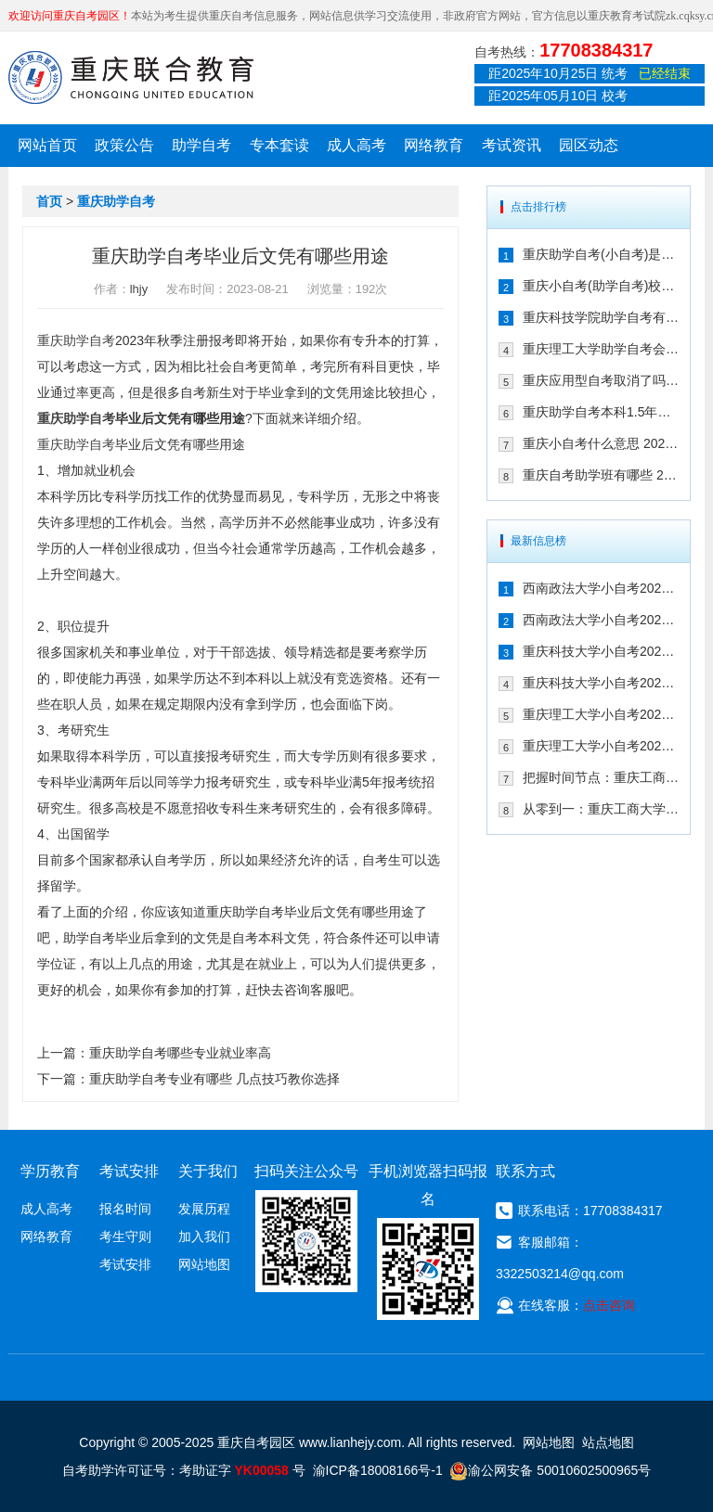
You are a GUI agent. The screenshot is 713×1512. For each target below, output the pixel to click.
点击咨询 (609, 1305)
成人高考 (356, 145)
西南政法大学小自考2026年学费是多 (601, 588)
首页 (49, 201)
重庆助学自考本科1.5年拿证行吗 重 (601, 411)
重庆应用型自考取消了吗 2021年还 (601, 380)
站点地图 (608, 1442)
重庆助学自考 (116, 201)
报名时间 (125, 1208)
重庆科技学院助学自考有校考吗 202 (601, 317)
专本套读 (279, 145)
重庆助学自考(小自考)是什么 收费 (601, 254)
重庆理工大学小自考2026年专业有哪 (601, 745)
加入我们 (204, 1236)
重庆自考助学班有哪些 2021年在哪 (601, 475)
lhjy (139, 289)
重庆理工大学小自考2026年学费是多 (601, 714)
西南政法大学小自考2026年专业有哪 (601, 619)
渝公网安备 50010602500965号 (550, 1470)
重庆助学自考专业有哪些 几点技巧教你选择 (214, 1078)
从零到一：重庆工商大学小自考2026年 (601, 808)
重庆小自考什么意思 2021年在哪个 (601, 443)
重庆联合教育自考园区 (130, 77)
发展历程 (204, 1208)
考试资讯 (511, 145)
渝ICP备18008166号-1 (378, 1470)
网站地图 (204, 1264)
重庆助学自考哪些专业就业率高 (180, 1052)
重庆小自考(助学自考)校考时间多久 (601, 285)
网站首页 (47, 145)
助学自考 (201, 145)
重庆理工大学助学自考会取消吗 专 (601, 348)
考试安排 (125, 1264)
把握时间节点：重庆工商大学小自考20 (601, 777)
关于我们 (208, 1171)
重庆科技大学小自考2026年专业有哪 (601, 682)
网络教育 (433, 145)
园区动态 (588, 145)
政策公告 (124, 145)
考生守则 (125, 1236)
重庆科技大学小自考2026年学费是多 (601, 651)
